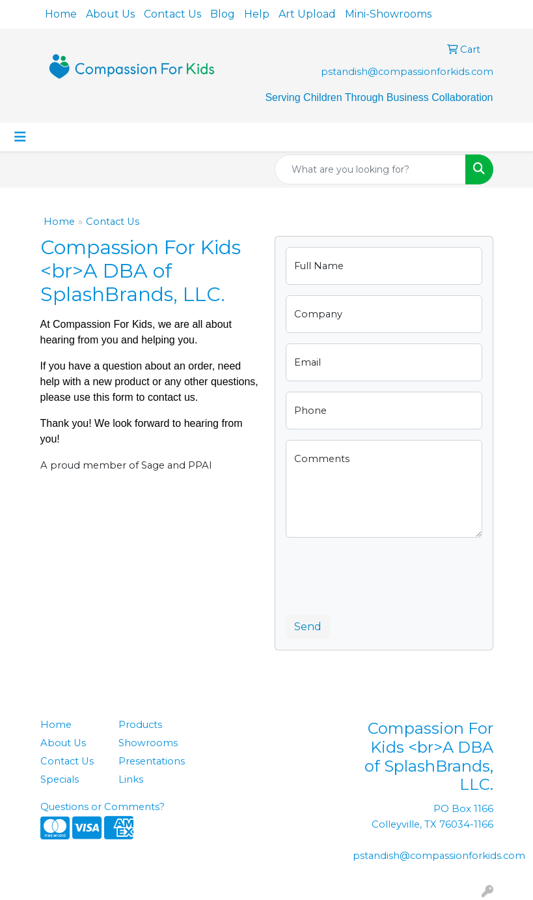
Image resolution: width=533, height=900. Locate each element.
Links (130, 779)
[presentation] (385, 573)
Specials (59, 779)
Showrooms (148, 743)
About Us (110, 14)
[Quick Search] (370, 169)
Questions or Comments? (102, 807)
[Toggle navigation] (20, 137)
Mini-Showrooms (388, 14)
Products (140, 725)
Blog (222, 14)
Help (256, 14)
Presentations (149, 761)
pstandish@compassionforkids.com (407, 72)
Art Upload (307, 14)
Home (61, 14)
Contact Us (172, 14)
